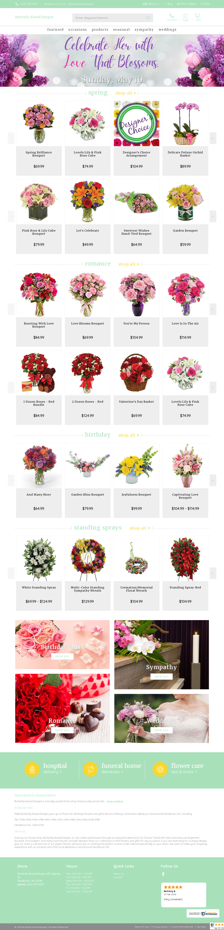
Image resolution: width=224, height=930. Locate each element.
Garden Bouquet (185, 230)
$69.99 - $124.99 (39, 601)
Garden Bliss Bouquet (87, 494)
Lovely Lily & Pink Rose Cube (88, 154)
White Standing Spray (39, 587)
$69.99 (39, 166)
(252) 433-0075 (29, 3)
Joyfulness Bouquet (136, 494)
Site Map (201, 926)
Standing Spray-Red (185, 587)
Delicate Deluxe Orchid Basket (185, 154)
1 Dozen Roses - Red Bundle (38, 403)
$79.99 (39, 244)
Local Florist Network (182, 926)
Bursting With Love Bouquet (39, 325)
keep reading (115, 801)
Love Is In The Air (185, 323)
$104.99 (136, 166)
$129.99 (88, 601)
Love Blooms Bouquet (87, 323)
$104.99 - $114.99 (185, 508)
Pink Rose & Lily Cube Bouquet (39, 232)
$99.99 (136, 508)
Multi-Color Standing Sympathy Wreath (88, 589)
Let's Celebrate (87, 230)
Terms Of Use (142, 926)
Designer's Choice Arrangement (136, 154)
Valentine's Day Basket (136, 401)
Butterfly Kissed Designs (34, 17)
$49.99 (87, 244)
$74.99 (87, 166)
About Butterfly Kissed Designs (35, 795)
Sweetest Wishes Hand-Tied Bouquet (136, 232)
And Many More (39, 494)
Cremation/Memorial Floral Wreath (136, 589)
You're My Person (136, 323)
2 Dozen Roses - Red (87, 401)
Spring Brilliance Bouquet (39, 154)
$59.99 (185, 244)
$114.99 (185, 337)
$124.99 (88, 415)
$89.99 (185, 166)
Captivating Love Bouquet (185, 496)
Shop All (124, 93)
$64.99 (136, 244)
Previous (11, 138)
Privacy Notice (159, 926)
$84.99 (38, 337)
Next (213, 138)
